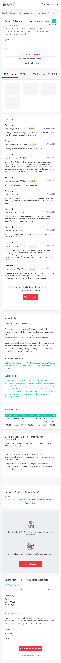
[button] (57, 4)
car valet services (26, 380)
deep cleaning (11, 388)
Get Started (30, 564)
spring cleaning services (43, 386)
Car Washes (28, 363)
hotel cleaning (33, 391)
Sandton (13, 13)
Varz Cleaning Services (45, 13)
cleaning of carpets (44, 388)
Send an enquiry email (30, 58)
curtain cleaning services (23, 386)
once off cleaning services (16, 391)
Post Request (47, 4)
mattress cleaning (41, 380)
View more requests (30, 655)
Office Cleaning (33, 366)
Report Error (30, 503)
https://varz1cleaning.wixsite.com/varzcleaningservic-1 (29, 499)
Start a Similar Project (30, 648)
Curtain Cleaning (19, 366)
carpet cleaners (11, 380)
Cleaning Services (26, 13)
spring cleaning (36, 394)
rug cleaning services (26, 388)
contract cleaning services (31, 383)
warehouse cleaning (21, 394)
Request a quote (30, 54)
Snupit (4, 13)
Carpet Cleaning (40, 363)
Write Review (30, 297)
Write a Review (30, 63)
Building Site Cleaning (13, 363)
